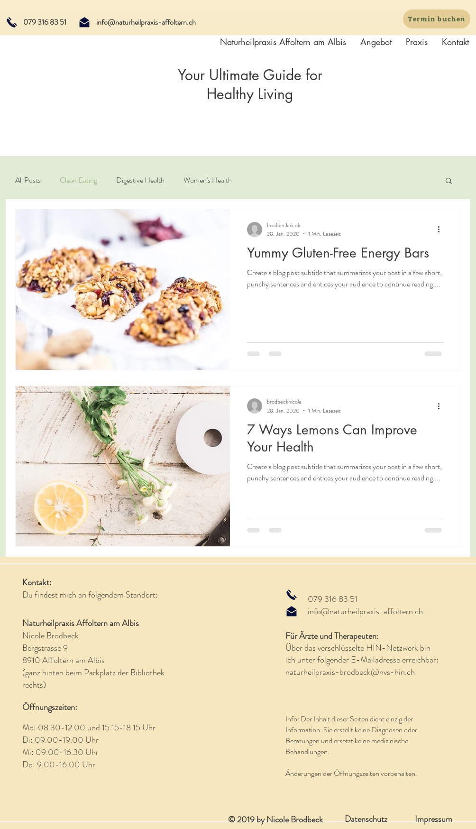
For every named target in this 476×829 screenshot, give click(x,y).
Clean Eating (78, 180)
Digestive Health (140, 180)
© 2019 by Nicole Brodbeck (275, 819)
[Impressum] (433, 819)
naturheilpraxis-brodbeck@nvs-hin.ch (350, 672)
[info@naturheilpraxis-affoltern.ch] (146, 22)
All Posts (28, 180)
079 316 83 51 (332, 599)
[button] (448, 181)
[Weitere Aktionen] (442, 229)
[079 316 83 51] (44, 22)
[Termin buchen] (436, 18)
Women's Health (207, 180)
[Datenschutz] (366, 819)
